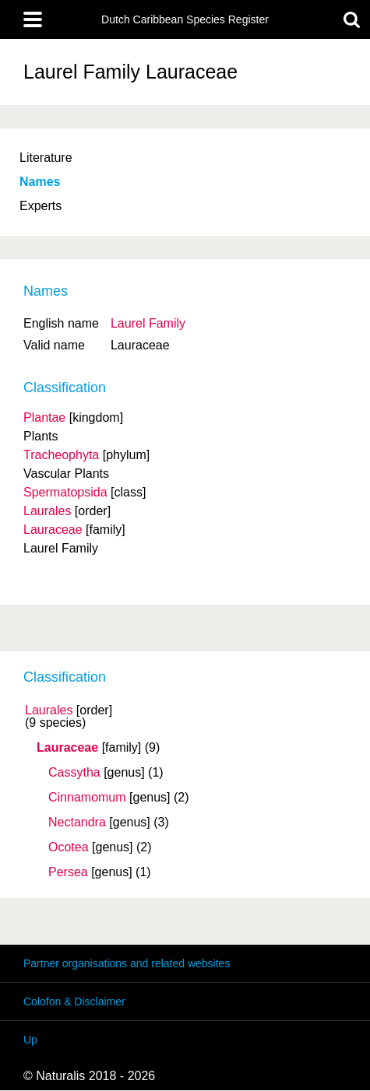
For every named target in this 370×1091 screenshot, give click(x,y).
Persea (68, 872)
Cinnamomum (87, 797)
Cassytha (74, 773)
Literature (45, 157)
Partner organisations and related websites (126, 963)
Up (30, 1039)
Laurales (48, 710)
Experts (40, 205)
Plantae (44, 417)
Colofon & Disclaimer (74, 1001)
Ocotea (68, 847)
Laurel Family (148, 323)
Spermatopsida (65, 492)
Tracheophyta (61, 454)
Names (39, 181)
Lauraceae (67, 748)
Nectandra (77, 822)
